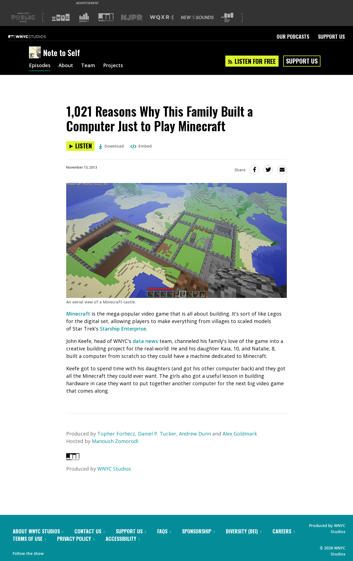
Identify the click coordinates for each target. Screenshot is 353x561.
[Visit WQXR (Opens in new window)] (161, 17)
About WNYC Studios (38, 531)
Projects (113, 65)
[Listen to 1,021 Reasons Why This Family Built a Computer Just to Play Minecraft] (80, 146)
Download (111, 146)
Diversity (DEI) (243, 531)
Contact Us (89, 531)
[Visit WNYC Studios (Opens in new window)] (106, 17)
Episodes (39, 65)
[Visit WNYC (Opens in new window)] (60, 17)
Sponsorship (198, 531)
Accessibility (123, 538)
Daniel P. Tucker (157, 433)
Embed (141, 146)
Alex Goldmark (240, 433)
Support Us (331, 36)
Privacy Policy (76, 538)
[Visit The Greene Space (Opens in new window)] (227, 17)
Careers (283, 531)
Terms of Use (29, 538)
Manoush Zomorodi (115, 441)
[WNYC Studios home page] (34, 36)
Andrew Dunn (195, 433)
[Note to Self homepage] (36, 52)
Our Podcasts (293, 36)
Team (88, 65)
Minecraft (78, 313)
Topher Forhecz (116, 433)
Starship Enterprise (123, 328)
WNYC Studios (114, 468)
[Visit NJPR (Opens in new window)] (131, 17)
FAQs (164, 531)
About (65, 65)
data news (145, 341)
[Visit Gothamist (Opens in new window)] (84, 17)
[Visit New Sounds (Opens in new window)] (197, 17)
